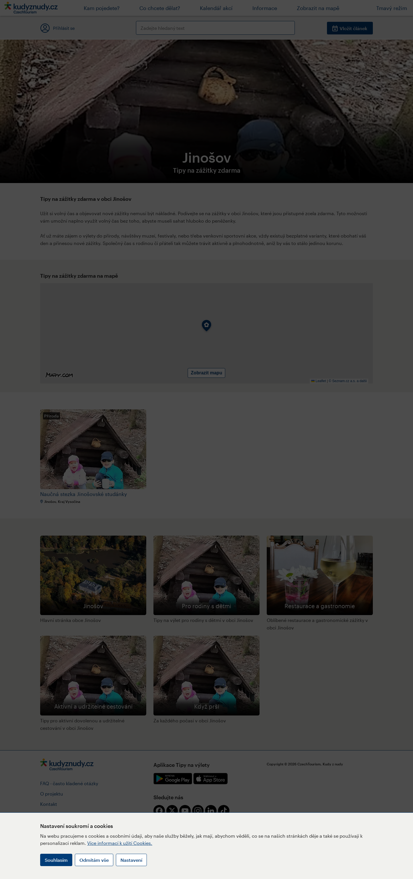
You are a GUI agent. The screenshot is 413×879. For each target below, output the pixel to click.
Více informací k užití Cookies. (119, 843)
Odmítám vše (94, 860)
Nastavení (131, 860)
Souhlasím (56, 860)
